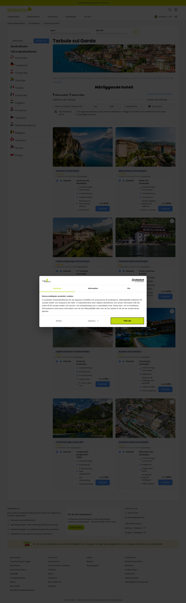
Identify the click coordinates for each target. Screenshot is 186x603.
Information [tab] (93, 288)
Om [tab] (128, 288)
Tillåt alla (127, 321)
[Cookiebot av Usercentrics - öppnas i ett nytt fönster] (133, 280)
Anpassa (93, 321)
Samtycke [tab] (57, 288)
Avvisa (59, 321)
